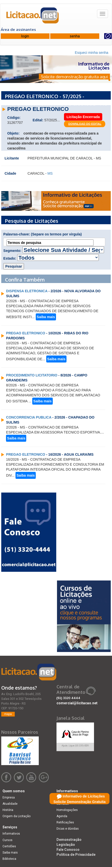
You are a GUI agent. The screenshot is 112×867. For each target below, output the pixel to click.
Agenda (61, 816)
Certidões (9, 846)
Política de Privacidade (76, 855)
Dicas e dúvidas (67, 828)
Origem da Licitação (16, 816)
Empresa (8, 797)
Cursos (7, 840)
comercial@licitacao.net (77, 703)
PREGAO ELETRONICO (25, 333)
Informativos (11, 833)
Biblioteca (9, 859)
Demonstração (69, 840)
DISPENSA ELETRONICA (26, 291)
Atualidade (10, 803)
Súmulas (62, 803)
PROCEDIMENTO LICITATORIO (31, 375)
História (7, 810)
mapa (8, 714)
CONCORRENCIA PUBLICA (28, 417)
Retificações (65, 822)
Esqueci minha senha (91, 53)
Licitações (63, 797)
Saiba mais (46, 317)
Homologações (67, 810)
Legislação (65, 845)
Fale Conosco (68, 850)
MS (50, 173)
